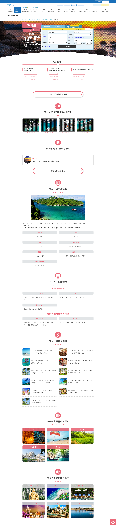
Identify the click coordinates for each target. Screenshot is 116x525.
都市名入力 (44, 36)
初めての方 (67, 5)
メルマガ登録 (60, 5)
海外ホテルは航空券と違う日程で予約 (76, 37)
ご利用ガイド (88, 5)
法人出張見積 (105, 5)
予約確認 (73, 5)
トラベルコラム (97, 5)
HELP (91, 28)
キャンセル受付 (81, 5)
